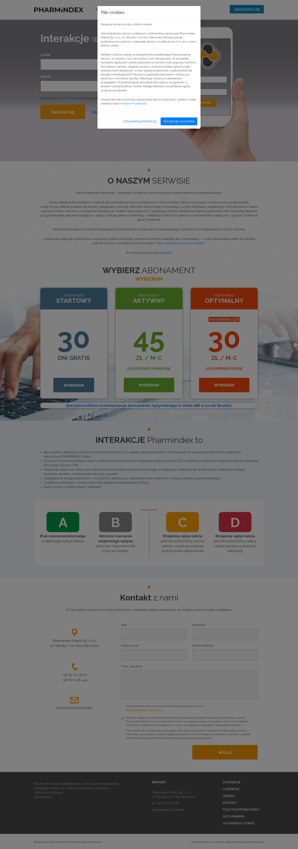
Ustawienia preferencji (139, 121)
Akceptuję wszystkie (179, 121)
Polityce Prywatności (134, 103)
